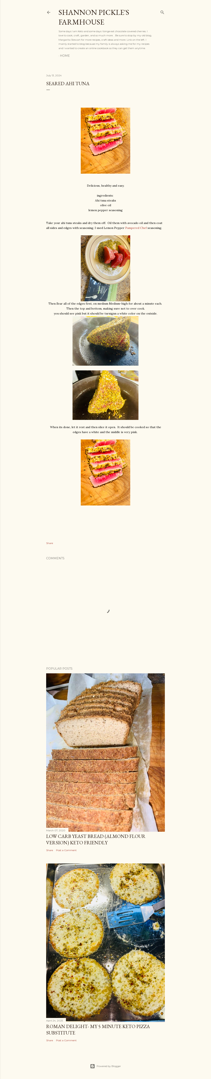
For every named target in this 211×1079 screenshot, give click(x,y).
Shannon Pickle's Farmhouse (94, 17)
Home (65, 56)
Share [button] (49, 543)
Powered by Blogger (105, 1066)
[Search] (162, 11)
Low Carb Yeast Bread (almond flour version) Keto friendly (95, 839)
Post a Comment (66, 850)
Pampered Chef (136, 228)
